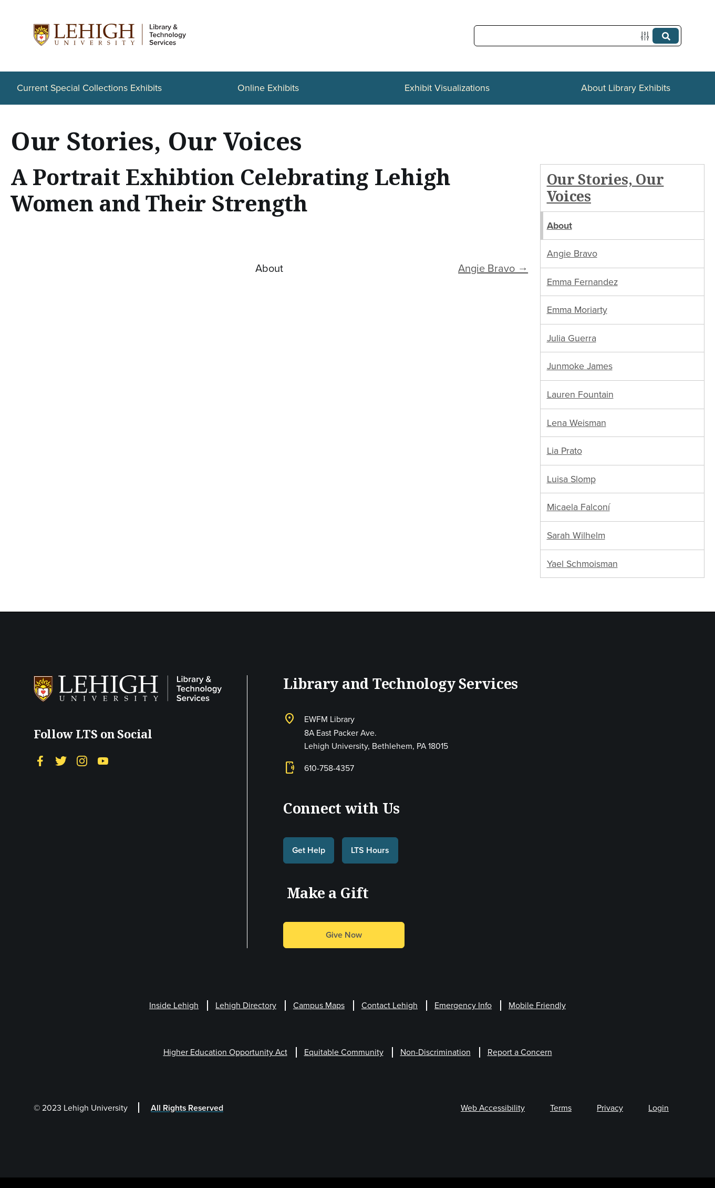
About (559, 225)
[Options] (647, 36)
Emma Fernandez (582, 282)
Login (658, 1108)
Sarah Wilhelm (576, 535)
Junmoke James (580, 366)
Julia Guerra (571, 338)
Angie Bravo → (493, 268)
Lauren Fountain (580, 394)
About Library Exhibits (625, 88)
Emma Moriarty (577, 310)
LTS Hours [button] (370, 850)
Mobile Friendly (537, 1005)
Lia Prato (564, 451)
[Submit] (665, 36)
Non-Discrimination (435, 1052)
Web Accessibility (493, 1108)
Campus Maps (319, 1005)
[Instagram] (82, 761)
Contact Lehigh (389, 1005)
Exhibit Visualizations (447, 88)
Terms (561, 1108)
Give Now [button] (344, 935)
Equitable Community (344, 1052)
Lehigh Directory (245, 1005)
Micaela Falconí (578, 507)
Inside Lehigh (174, 1005)
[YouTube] (103, 761)
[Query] (577, 35)
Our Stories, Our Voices (605, 187)
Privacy (610, 1108)
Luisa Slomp (571, 479)
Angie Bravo (572, 253)
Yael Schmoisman (582, 564)
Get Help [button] (308, 850)
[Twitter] (61, 761)
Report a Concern (520, 1052)
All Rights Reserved (187, 1108)
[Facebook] (40, 761)
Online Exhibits (268, 88)
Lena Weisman (576, 423)
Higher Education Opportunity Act (225, 1052)
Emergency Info (463, 1005)
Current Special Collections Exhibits (89, 88)
